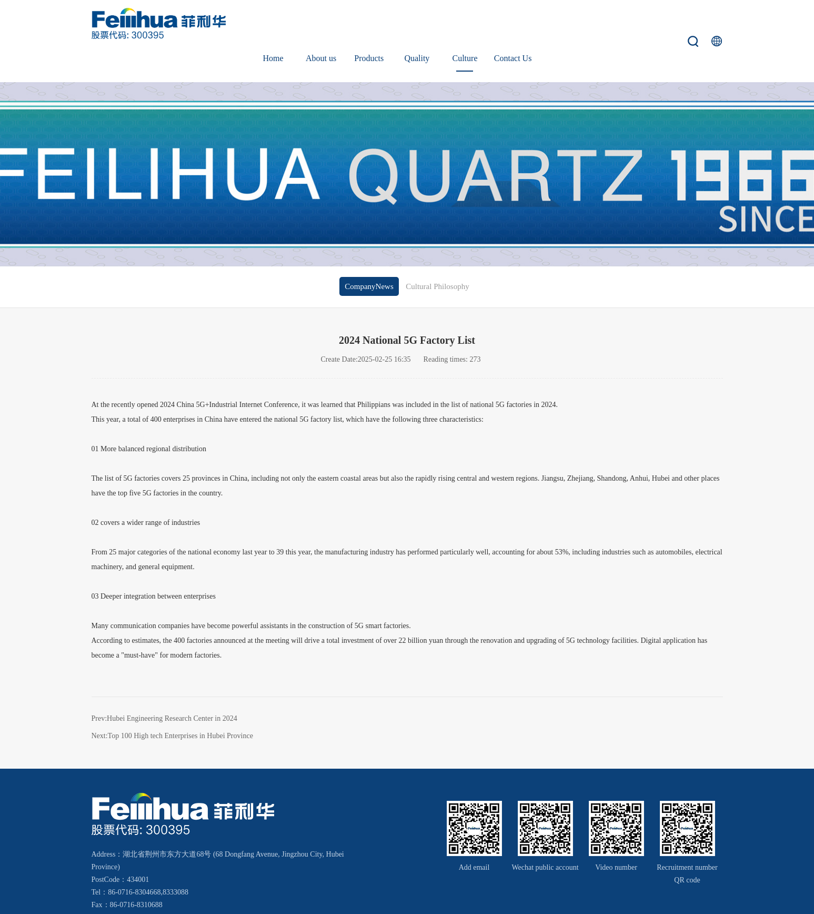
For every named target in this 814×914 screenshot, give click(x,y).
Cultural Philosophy (437, 251)
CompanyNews (369, 251)
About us (321, 23)
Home (273, 23)
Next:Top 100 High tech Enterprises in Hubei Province (172, 700)
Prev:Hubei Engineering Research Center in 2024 (164, 683)
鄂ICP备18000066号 (620, 897)
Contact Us (513, 23)
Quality (416, 23)
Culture (464, 23)
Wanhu (704, 897)
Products (369, 23)
